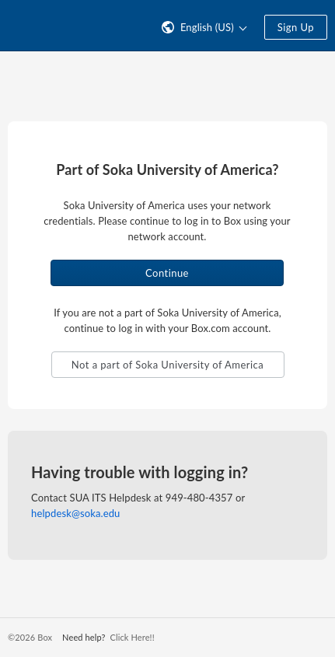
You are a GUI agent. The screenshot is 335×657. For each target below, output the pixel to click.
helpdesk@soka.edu (75, 513)
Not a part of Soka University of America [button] (167, 364)
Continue (167, 273)
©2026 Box (30, 637)
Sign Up (295, 27)
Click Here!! (132, 637)
